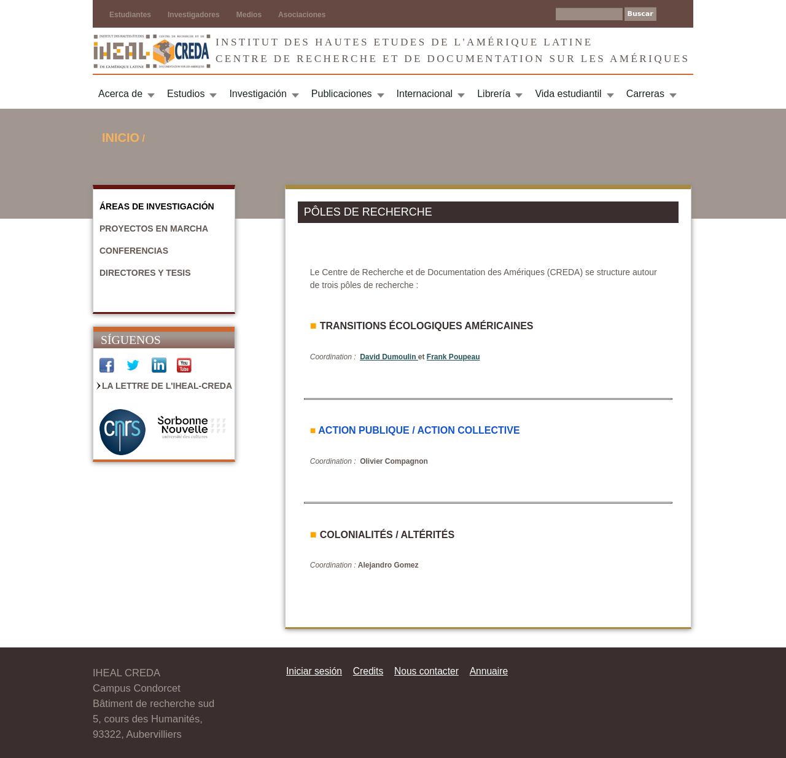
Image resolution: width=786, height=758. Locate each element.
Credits (368, 671)
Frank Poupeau (453, 357)
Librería (493, 93)
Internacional (425, 93)
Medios (249, 14)
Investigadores (194, 14)
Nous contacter (426, 671)
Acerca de (120, 93)
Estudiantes (130, 14)
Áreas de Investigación (156, 206)
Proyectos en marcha (153, 228)
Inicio (120, 137)
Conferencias (133, 251)
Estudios (185, 93)
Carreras (645, 93)
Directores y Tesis (145, 273)
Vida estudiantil (568, 93)
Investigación (257, 93)
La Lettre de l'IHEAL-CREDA (167, 386)
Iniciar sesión (314, 671)
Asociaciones (301, 14)
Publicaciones (341, 93)
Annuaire (489, 671)
